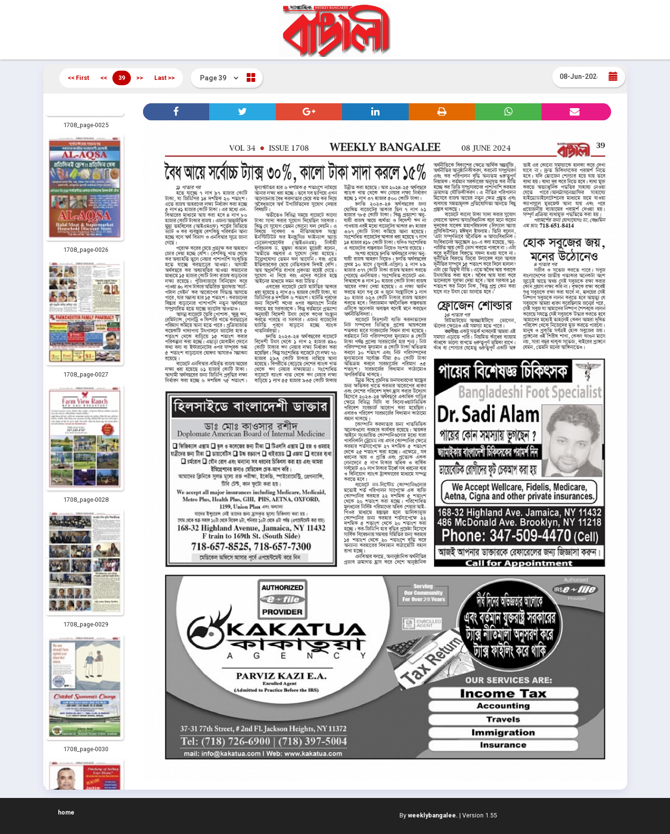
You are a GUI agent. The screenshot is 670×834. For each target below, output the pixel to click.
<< (103, 77)
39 (121, 77)
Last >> (164, 77)
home (66, 812)
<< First (78, 77)
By (428, 815)
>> (139, 77)
